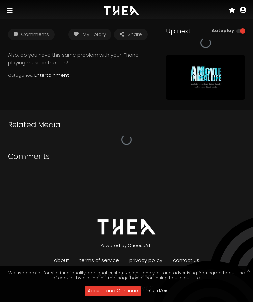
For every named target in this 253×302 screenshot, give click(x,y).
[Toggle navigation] (10, 10)
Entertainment (51, 75)
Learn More (158, 290)
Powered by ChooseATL (126, 245)
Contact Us (186, 260)
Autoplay (223, 30)
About (61, 260)
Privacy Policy (145, 260)
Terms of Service (99, 260)
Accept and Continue (113, 290)
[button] (243, 10)
